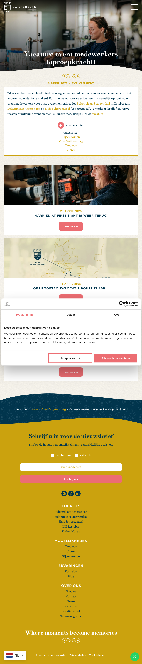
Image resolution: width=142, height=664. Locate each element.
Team (71, 601)
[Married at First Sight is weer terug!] (71, 200)
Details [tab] (71, 314)
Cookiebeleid (97, 655)
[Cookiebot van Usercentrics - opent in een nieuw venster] (121, 304)
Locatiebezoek (71, 611)
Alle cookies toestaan (116, 358)
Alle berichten (75, 125)
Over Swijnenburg (71, 141)
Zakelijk (85, 455)
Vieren (71, 150)
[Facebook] (71, 493)
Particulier (63, 455)
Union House (71, 531)
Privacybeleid (78, 655)
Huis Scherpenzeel (57, 109)
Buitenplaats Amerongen (23, 109)
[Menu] (134, 7)
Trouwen (71, 145)
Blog (71, 576)
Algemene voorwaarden (51, 655)
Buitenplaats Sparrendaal (93, 103)
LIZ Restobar (71, 526)
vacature (97, 114)
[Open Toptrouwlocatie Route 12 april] (71, 273)
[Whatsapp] (134, 656)
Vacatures (71, 606)
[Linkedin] (78, 493)
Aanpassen (70, 358)
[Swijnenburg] (20, 7)
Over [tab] (117, 314)
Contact (71, 596)
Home (34, 409)
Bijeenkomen (71, 137)
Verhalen (71, 571)
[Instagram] (64, 493)
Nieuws (71, 591)
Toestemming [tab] (25, 314)
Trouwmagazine (71, 616)
